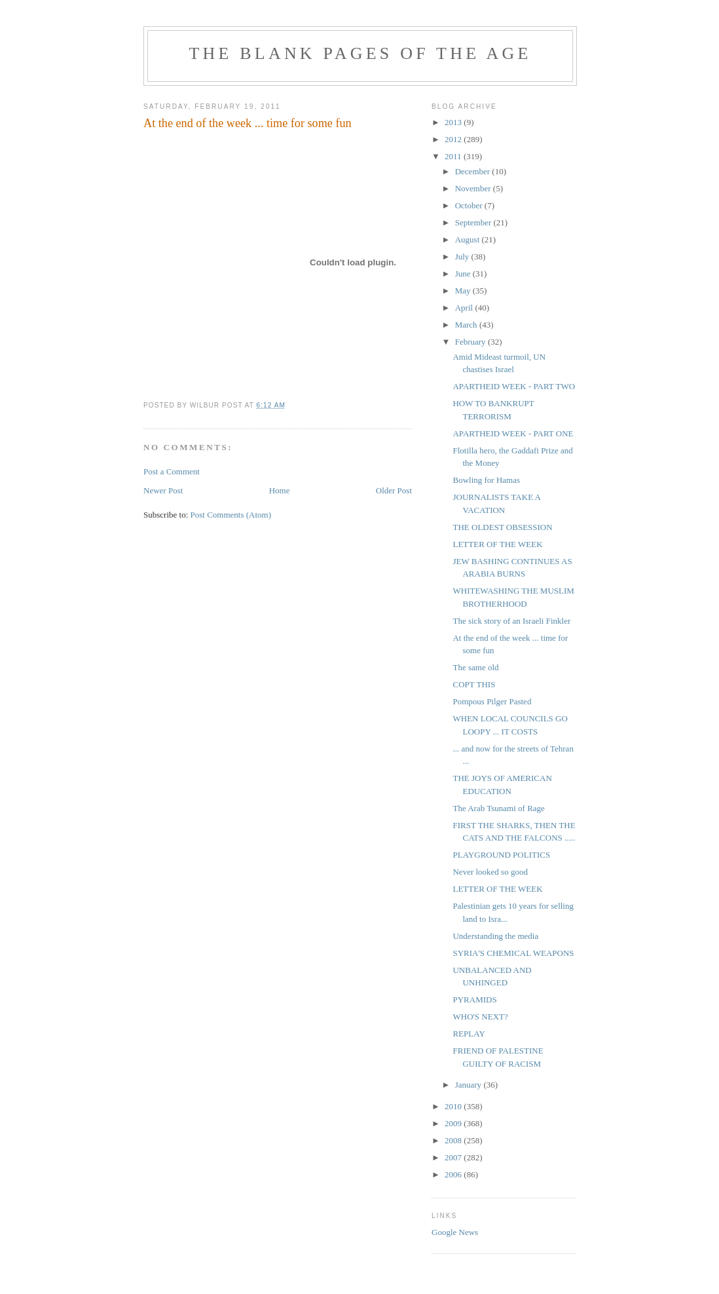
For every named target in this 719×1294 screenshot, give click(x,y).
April (465, 308)
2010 (454, 1106)
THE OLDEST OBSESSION (502, 527)
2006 (454, 1174)
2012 (454, 139)
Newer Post (163, 490)
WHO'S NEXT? (479, 1016)
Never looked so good (489, 872)
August (468, 239)
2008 (454, 1140)
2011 (454, 156)
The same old (475, 667)
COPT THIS (473, 684)
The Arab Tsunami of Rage (498, 808)
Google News (455, 1232)
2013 (454, 122)
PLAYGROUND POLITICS (501, 855)
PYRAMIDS (474, 999)
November (474, 188)
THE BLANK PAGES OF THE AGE (360, 53)
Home (279, 490)
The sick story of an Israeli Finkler (511, 621)
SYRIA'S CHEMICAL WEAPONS (513, 953)
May (464, 290)
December (473, 171)
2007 (454, 1157)
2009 (454, 1123)
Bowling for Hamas (486, 480)
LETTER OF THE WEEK (497, 544)
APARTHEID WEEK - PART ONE (512, 433)
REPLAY (468, 1033)
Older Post (394, 490)
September (474, 222)
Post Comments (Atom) (231, 515)
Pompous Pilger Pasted (491, 701)
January (469, 1085)
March (467, 325)
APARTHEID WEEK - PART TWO (513, 386)
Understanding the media (495, 936)
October (470, 205)
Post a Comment (171, 471)
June (464, 273)
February (471, 342)
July (463, 256)
